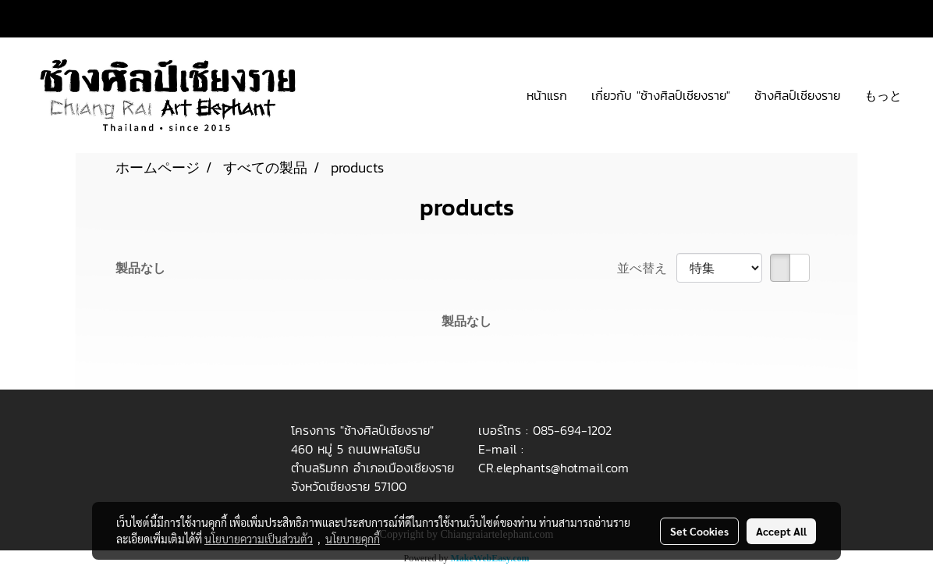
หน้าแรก (547, 95)
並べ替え (646, 267)
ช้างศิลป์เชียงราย (797, 95)
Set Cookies (699, 531)
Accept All (781, 531)
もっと (883, 95)
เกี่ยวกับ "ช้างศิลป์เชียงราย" (660, 95)
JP (890, 18)
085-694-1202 (572, 430)
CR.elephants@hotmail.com (553, 467)
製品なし (140, 267)
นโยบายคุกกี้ (352, 539)
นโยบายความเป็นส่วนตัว (258, 539)
